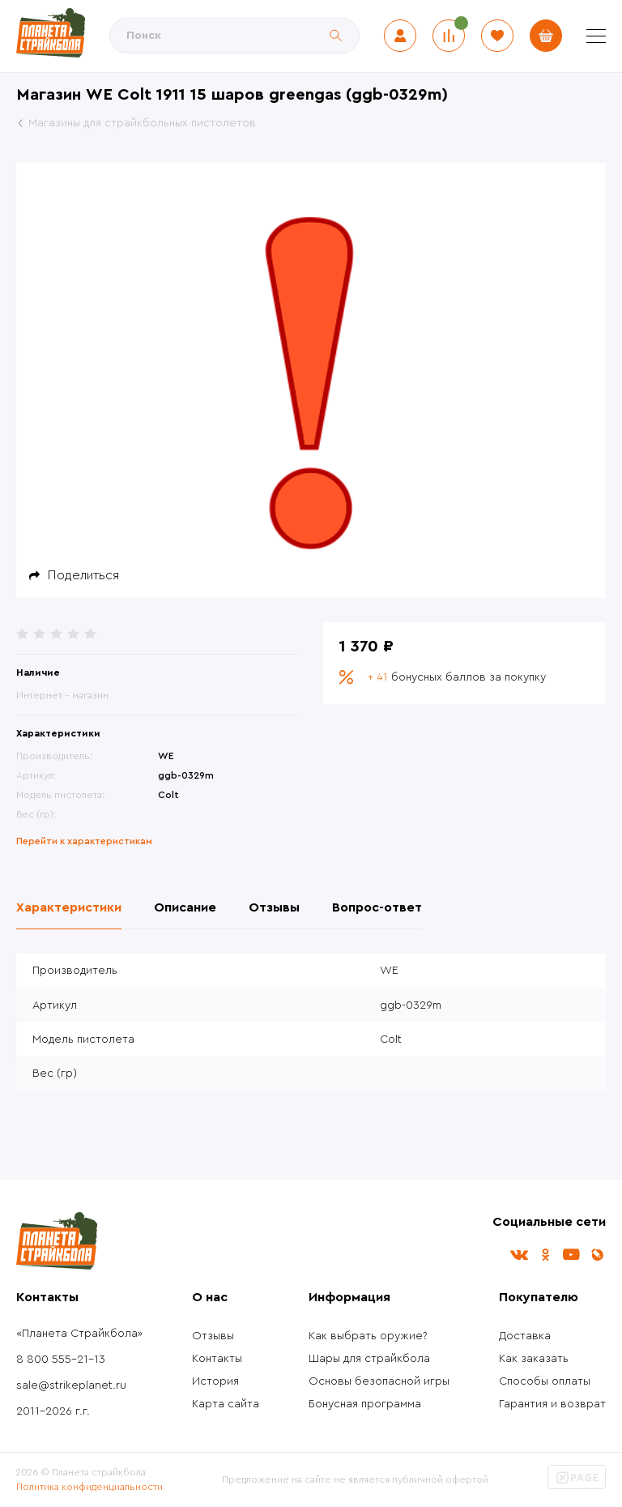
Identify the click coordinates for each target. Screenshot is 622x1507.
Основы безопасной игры (379, 1381)
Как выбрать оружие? (368, 1336)
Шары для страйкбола (369, 1358)
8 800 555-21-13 (60, 1359)
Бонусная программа (365, 1404)
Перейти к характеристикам (84, 841)
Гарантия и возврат (552, 1404)
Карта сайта (225, 1404)
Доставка (525, 1336)
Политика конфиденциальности (89, 1487)
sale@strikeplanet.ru (71, 1385)
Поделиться (83, 575)
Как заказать (534, 1358)
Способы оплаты (544, 1381)
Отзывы (213, 1336)
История (215, 1381)
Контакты (217, 1358)
